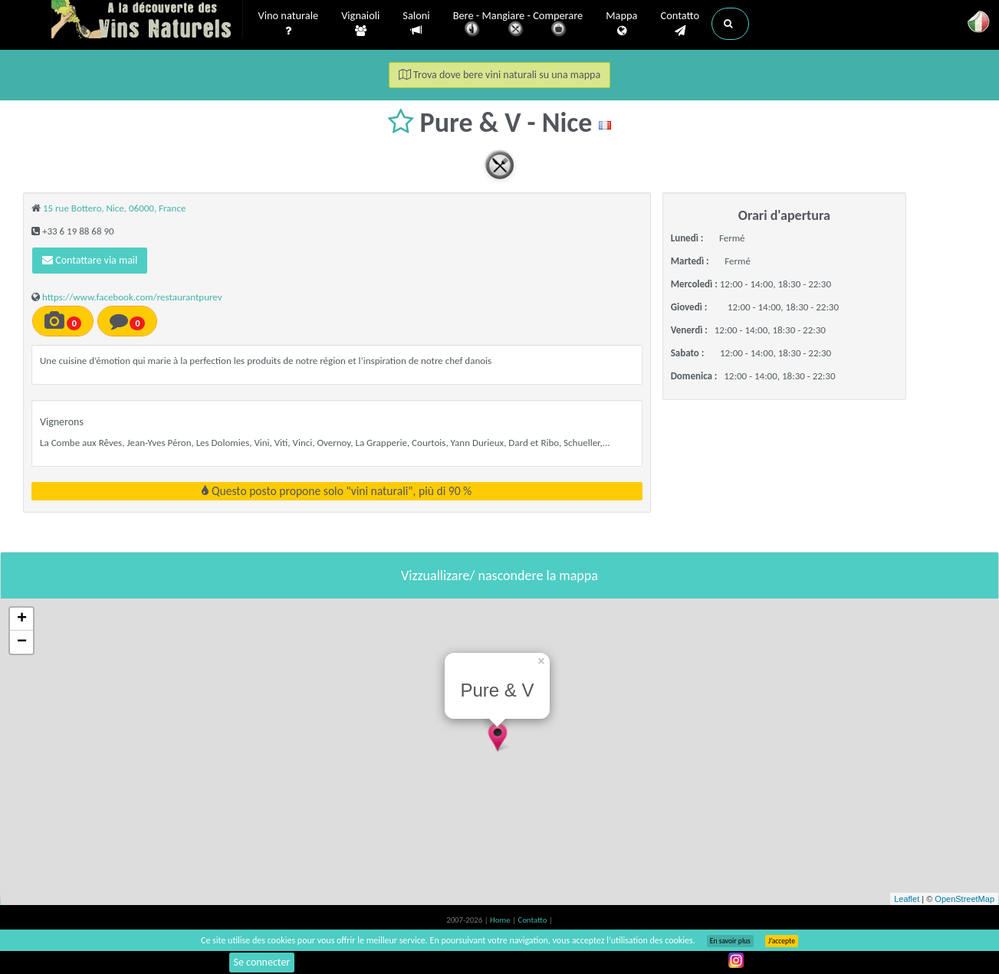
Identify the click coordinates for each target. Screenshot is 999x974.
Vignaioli (360, 24)
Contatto (679, 24)
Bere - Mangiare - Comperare (518, 25)
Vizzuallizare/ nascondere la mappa (499, 575)
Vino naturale (288, 24)
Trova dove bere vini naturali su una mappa (499, 74)
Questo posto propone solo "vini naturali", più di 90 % (337, 491)
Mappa (621, 24)
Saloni (416, 23)
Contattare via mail (89, 260)
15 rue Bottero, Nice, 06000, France (114, 208)
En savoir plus (730, 941)
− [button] (22, 642)
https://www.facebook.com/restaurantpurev (132, 297)
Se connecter (262, 962)
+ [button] (22, 619)
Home (501, 920)
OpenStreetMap (964, 898)
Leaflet (906, 898)
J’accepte (781, 941)
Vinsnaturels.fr (147, 21)
